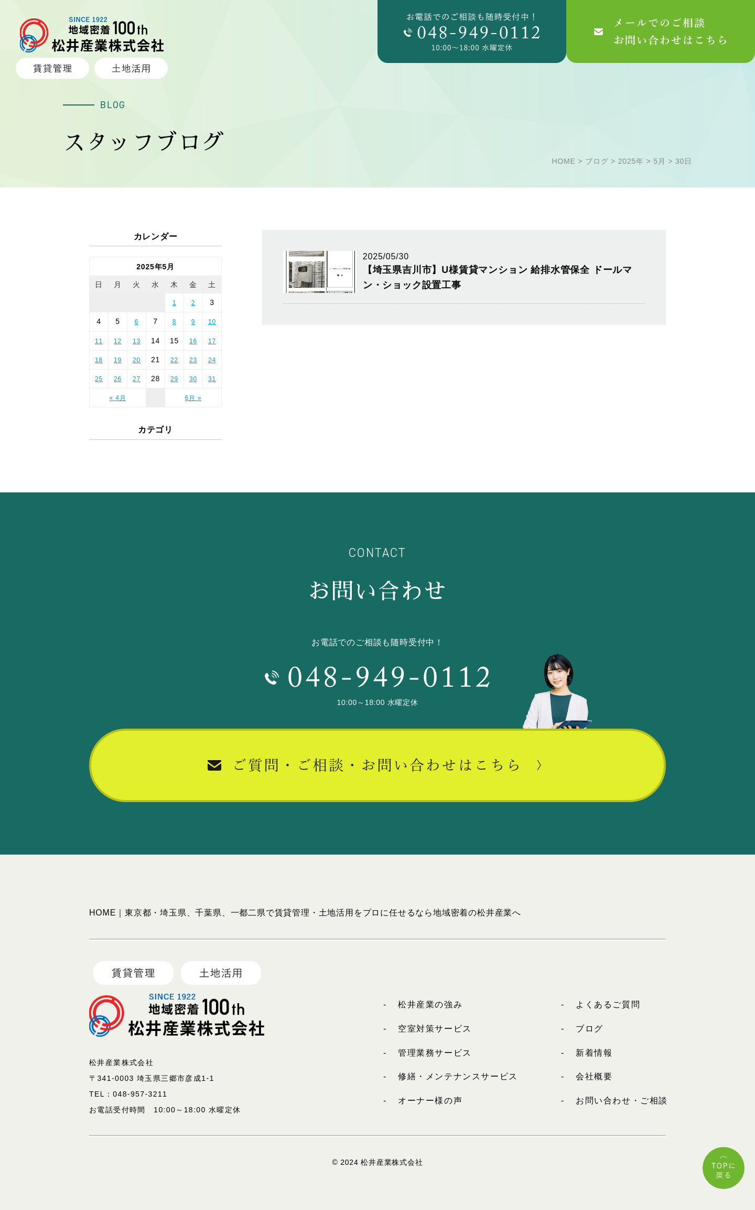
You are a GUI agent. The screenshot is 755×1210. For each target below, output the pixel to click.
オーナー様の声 (430, 1100)
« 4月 (118, 398)
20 (137, 360)
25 (99, 379)
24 (212, 360)
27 (137, 379)
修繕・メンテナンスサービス (458, 1076)
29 (174, 379)
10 (212, 321)
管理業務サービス (435, 1052)
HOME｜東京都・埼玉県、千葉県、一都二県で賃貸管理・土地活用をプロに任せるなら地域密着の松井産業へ (305, 912)
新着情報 (594, 1052)
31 (212, 379)
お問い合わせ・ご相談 (622, 1100)
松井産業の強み (430, 1004)
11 (99, 341)
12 (118, 341)
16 (193, 341)
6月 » (193, 398)
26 (118, 379)
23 (193, 360)
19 (118, 360)
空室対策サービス (435, 1028)
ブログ (589, 1028)
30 (193, 379)
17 (212, 341)
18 (99, 360)
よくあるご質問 (608, 1004)
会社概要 (594, 1076)
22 (174, 360)
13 (137, 341)
